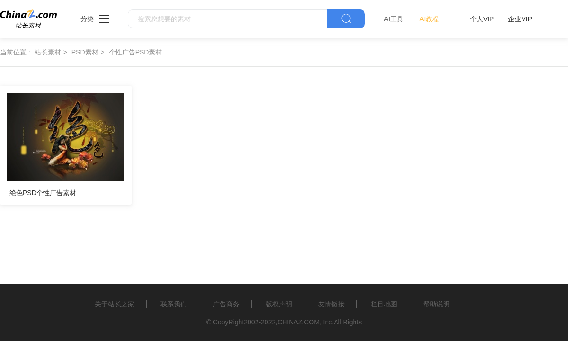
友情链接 (331, 304)
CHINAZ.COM (298, 322)
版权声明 (279, 304)
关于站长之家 (114, 304)
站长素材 (48, 52)
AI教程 (429, 19)
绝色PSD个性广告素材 (42, 193)
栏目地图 (384, 304)
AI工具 (393, 19)
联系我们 (173, 304)
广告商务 (226, 304)
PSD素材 (84, 52)
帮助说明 (436, 304)
